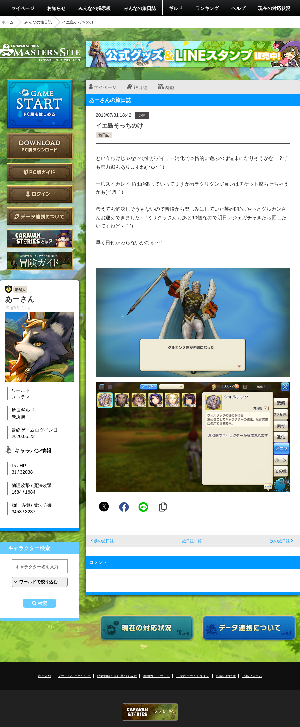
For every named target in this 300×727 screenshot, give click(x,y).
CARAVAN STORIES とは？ (40, 238)
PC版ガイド (40, 172)
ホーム (8, 22)
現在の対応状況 (274, 8)
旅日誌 (140, 87)
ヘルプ (238, 8)
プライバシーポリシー (74, 675)
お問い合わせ (226, 675)
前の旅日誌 (104, 541)
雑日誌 (103, 135)
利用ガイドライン (156, 675)
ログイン (40, 194)
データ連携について (40, 216)
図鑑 (169, 87)
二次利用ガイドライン (192, 675)
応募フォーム (252, 675)
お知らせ (56, 8)
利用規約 (44, 675)
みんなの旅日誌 (140, 8)
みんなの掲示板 (94, 8)
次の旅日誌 (280, 541)
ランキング (207, 8)
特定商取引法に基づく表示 (117, 675)
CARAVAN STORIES (150, 712)
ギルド (176, 8)
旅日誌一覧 (192, 541)
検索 (42, 603)
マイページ (22, 8)
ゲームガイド (40, 261)
